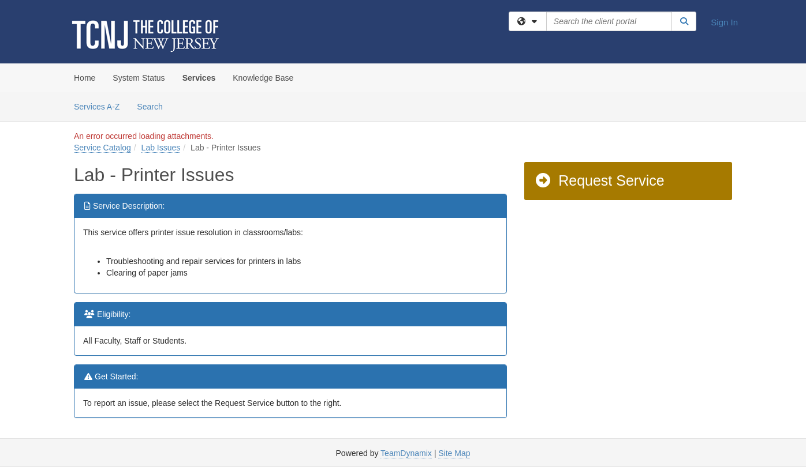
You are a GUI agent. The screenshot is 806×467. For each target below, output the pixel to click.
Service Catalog (102, 147)
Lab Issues (161, 147)
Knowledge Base (263, 77)
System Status (139, 77)
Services (199, 77)
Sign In (724, 22)
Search (154, 105)
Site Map (454, 453)
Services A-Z (97, 106)
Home (84, 77)
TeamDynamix (406, 453)
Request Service (599, 180)
